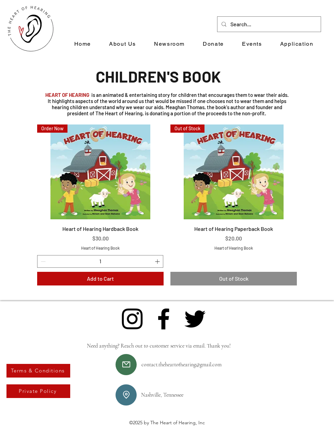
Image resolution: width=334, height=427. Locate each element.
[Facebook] (164, 319)
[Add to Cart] (100, 278)
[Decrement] (42, 261)
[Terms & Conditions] (38, 371)
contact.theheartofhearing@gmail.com (181, 364)
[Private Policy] (38, 391)
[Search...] (268, 24)
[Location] (126, 395)
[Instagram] (132, 319)
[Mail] (126, 364)
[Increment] (158, 261)
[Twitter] (195, 319)
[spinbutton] (100, 261)
